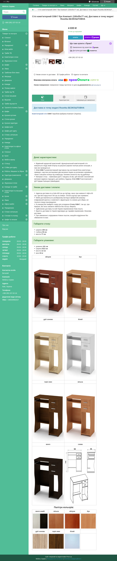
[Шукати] (23, 12)
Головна (36, 5)
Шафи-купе (9, 127)
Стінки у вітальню (11, 135)
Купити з (92, 37)
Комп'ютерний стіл (39, 114)
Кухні (6, 156)
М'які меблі (9, 49)
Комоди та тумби (11, 187)
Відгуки (5, 229)
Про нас (5, 225)
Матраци (8, 76)
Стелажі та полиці (11, 216)
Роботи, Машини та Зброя (14, 171)
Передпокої (9, 45)
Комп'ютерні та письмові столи (14, 191)
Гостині (95, 5)
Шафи (7, 65)
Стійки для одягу (11, 167)
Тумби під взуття (11, 104)
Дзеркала (8, 80)
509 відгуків (95, 1)
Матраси (70, 5)
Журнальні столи (11, 61)
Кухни (7, 196)
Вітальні (8, 41)
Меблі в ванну (10, 160)
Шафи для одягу (11, 131)
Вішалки (8, 100)
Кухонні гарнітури (11, 123)
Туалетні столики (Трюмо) (14, 107)
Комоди (7, 84)
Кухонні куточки (10, 115)
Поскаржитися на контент (55, 559)
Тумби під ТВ (9, 92)
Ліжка (7, 69)
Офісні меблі (9, 204)
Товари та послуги (9, 34)
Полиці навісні (10, 88)
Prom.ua (69, 557)
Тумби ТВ (8, 53)
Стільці (7, 163)
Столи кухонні (10, 119)
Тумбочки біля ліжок (12, 72)
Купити (75, 37)
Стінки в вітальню (11, 212)
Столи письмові (10, 96)
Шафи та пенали (11, 219)
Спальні (8, 38)
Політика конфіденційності (72, 559)
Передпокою (9, 208)
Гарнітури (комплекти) (13, 175)
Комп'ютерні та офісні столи (13, 147)
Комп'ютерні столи (11, 57)
